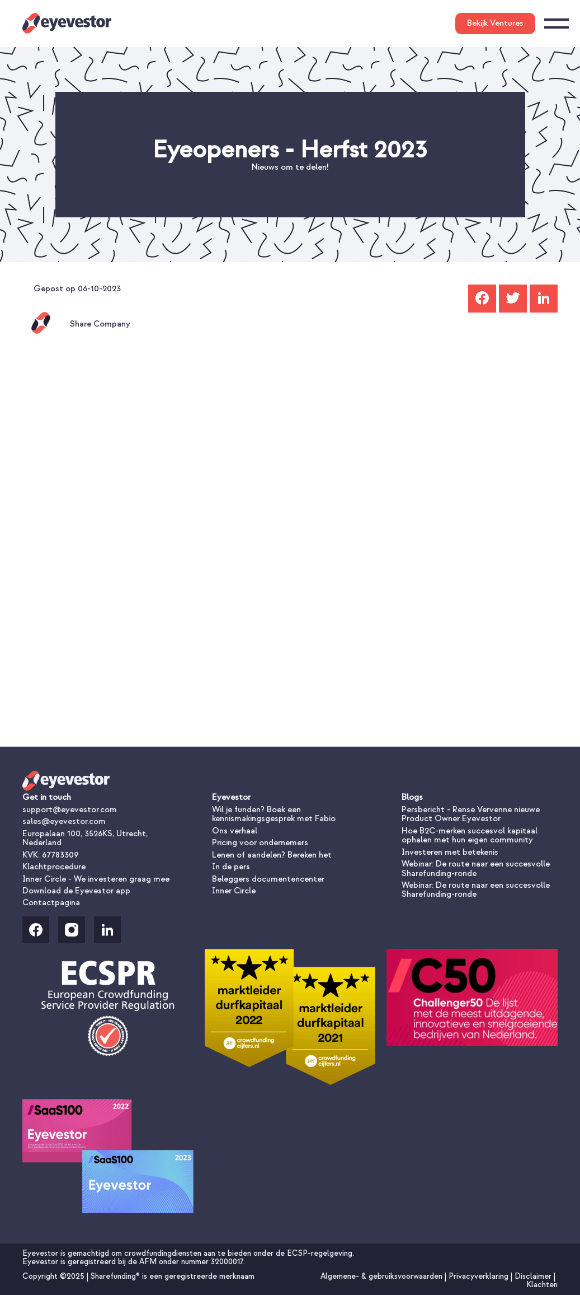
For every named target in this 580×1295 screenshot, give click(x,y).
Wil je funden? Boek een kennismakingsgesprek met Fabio (274, 814)
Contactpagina (51, 902)
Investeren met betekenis (450, 852)
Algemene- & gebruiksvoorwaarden (382, 1276)
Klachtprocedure (54, 866)
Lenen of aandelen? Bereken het (272, 855)
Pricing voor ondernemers (260, 842)
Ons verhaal (234, 831)
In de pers (231, 866)
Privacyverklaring (480, 1276)
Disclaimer (534, 1276)
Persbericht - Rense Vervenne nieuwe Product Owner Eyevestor (471, 814)
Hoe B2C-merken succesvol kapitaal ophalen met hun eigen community (469, 835)
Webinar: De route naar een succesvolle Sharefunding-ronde (476, 868)
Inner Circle (234, 891)
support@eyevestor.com (69, 809)
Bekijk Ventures (495, 23)
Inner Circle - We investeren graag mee (95, 879)
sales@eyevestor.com (64, 821)
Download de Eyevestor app (76, 891)
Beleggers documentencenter (268, 879)
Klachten (542, 1284)
